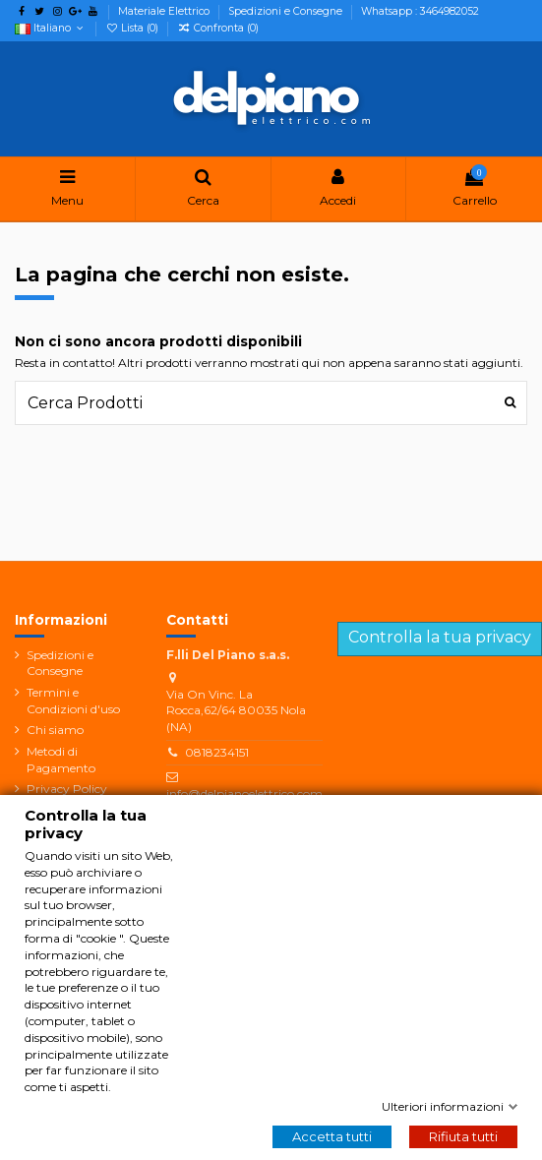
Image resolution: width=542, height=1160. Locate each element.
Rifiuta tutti (463, 1136)
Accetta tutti (332, 1136)
